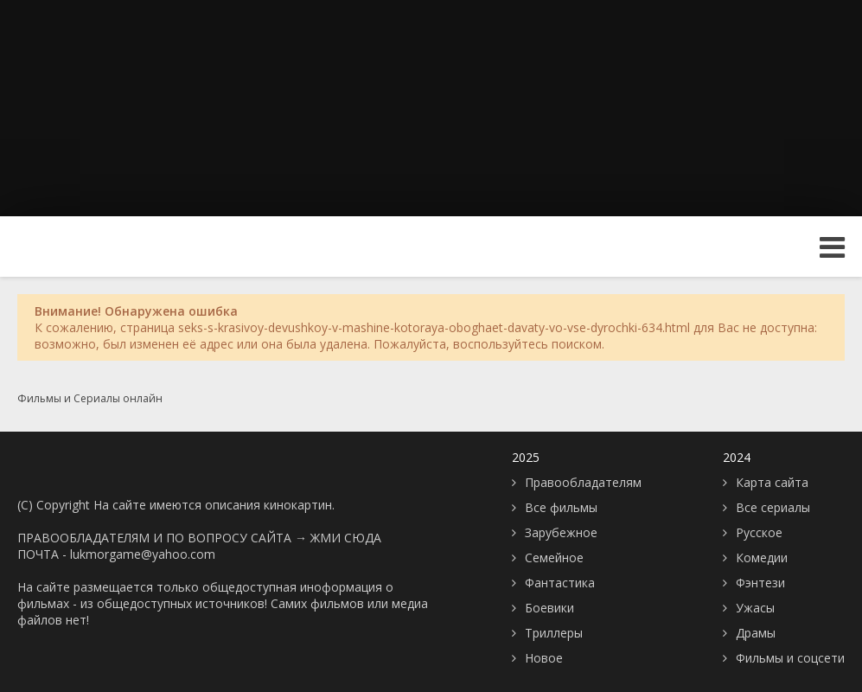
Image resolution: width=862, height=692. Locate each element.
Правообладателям (583, 482)
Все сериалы (773, 507)
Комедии (762, 557)
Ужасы (755, 607)
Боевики (549, 607)
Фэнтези (760, 582)
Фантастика (560, 582)
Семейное (554, 557)
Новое (544, 658)
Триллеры (554, 633)
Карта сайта (772, 482)
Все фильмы (561, 507)
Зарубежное (561, 532)
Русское (759, 532)
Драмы (756, 633)
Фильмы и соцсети (790, 658)
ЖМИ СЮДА (345, 537)
